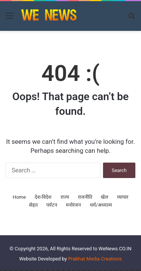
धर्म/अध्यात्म (101, 205)
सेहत (33, 205)
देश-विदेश (43, 197)
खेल (104, 197)
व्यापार (122, 197)
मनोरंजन (73, 205)
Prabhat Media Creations (95, 259)
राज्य (65, 197)
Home (19, 197)
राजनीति (85, 197)
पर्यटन (51, 205)
